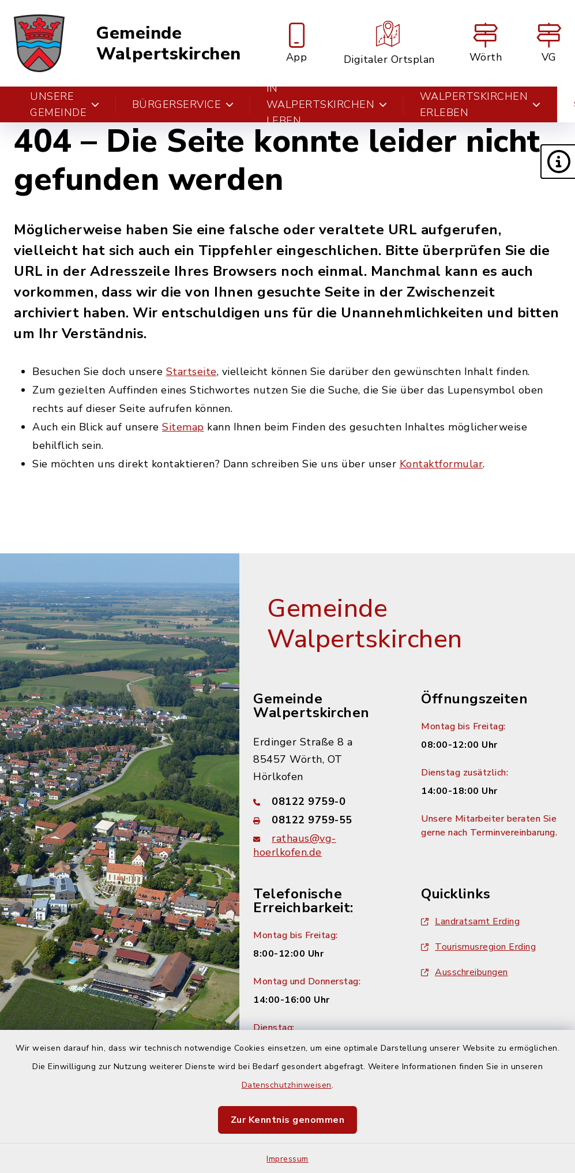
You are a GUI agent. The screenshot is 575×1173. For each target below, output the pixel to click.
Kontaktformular (441, 464)
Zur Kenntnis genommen (288, 1120)
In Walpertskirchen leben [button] (327, 104)
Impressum (287, 1158)
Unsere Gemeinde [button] (65, 104)
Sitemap (183, 427)
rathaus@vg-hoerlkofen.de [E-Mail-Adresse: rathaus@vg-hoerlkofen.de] (294, 845)
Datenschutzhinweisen (287, 1085)
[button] (557, 161)
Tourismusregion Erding (478, 946)
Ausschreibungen (464, 972)
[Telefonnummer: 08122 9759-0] (323, 801)
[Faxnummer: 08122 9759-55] (323, 820)
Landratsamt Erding (470, 921)
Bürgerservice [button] (183, 104)
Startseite (191, 371)
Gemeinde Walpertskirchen (168, 43)
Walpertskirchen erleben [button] (480, 104)
